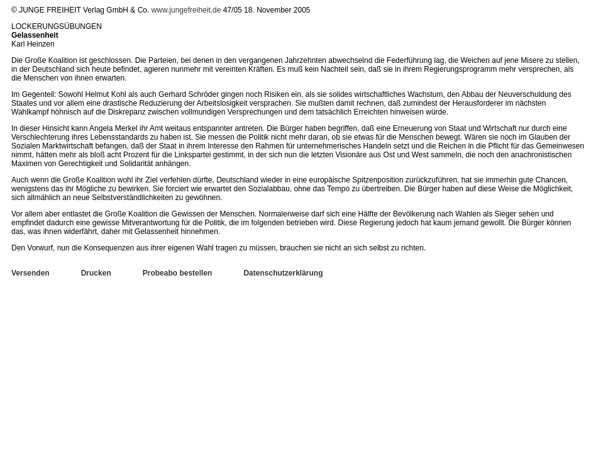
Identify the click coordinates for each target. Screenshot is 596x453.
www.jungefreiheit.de (186, 10)
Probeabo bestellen (177, 273)
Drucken (96, 273)
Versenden (30, 273)
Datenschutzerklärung (283, 273)
